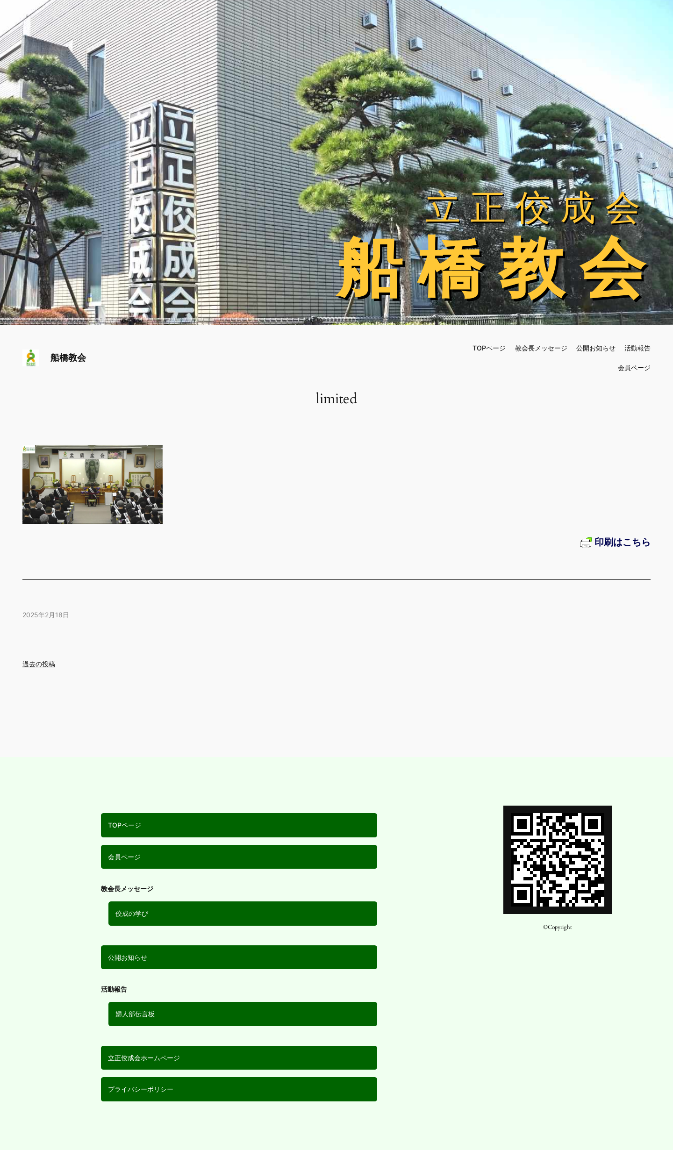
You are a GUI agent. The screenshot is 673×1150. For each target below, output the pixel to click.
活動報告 (637, 348)
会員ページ (124, 857)
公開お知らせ (127, 957)
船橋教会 (68, 357)
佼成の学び (131, 913)
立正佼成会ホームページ (144, 1058)
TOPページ (124, 825)
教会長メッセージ (541, 348)
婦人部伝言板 (135, 1014)
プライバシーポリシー (140, 1089)
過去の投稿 (38, 664)
